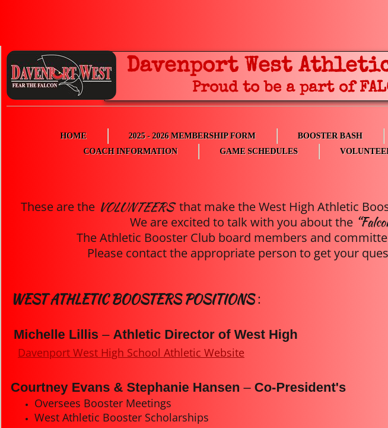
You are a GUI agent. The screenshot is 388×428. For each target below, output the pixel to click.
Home (73, 135)
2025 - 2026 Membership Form (192, 135)
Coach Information (130, 151)
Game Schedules (259, 151)
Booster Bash (330, 135)
